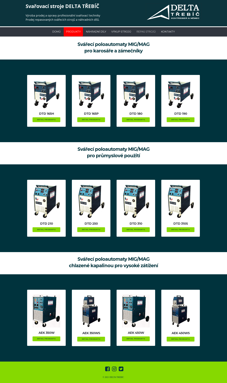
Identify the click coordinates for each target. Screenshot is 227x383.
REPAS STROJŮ (146, 31)
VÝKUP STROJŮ (121, 31)
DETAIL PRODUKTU (46, 119)
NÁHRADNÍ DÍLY (96, 31)
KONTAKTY (168, 31)
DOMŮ (56, 31)
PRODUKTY (73, 31)
